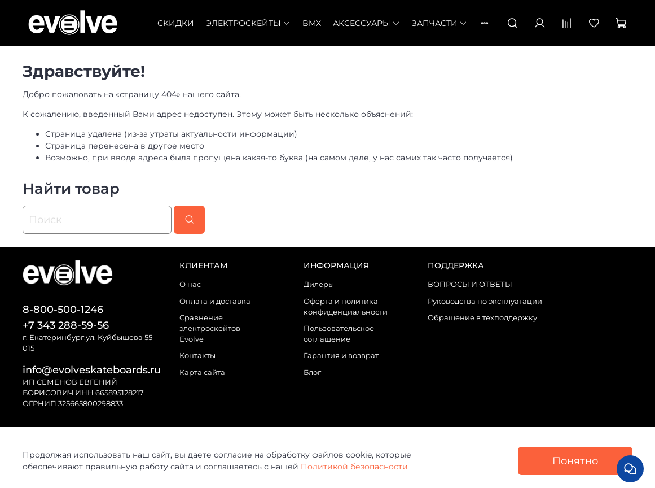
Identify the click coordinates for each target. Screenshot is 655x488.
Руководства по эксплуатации (485, 301)
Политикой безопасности (354, 466)
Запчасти (439, 23)
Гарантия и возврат (341, 355)
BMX (311, 23)
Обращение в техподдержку (482, 317)
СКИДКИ (175, 23)
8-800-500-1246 (63, 309)
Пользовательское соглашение (339, 333)
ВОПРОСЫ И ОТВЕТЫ (470, 284)
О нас (190, 284)
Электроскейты (248, 23)
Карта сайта (202, 372)
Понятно (575, 461)
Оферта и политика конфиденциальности (346, 306)
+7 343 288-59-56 (66, 325)
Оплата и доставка (214, 301)
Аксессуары (366, 23)
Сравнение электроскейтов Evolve (209, 328)
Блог (312, 372)
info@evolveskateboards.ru (92, 369)
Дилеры (319, 284)
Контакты (197, 355)
